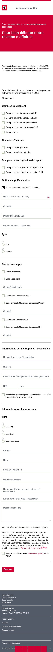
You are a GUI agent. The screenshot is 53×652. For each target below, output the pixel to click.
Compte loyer (12, 132)
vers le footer (50, 649)
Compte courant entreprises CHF (21, 113)
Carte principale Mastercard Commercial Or (23, 327)
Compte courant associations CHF (22, 127)
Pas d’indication (12, 441)
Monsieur (9, 434)
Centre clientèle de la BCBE (34, 548)
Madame (9, 427)
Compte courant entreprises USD (21, 123)
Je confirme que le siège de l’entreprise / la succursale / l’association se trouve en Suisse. (28, 396)
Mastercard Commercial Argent (18, 296)
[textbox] (26, 196)
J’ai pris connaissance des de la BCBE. (28, 554)
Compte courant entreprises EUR (21, 118)
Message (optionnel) (12, 508)
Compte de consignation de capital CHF (24, 167)
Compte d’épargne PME (17, 147)
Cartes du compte (13, 272)
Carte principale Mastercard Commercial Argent (25, 303)
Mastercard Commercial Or (17, 320)
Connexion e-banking (28, 8)
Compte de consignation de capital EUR (24, 172)
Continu (9, 252)
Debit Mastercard (13, 279)
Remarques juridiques (11, 643)
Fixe (7, 244)
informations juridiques (37, 553)
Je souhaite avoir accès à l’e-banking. (23, 187)
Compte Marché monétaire (18, 152)
